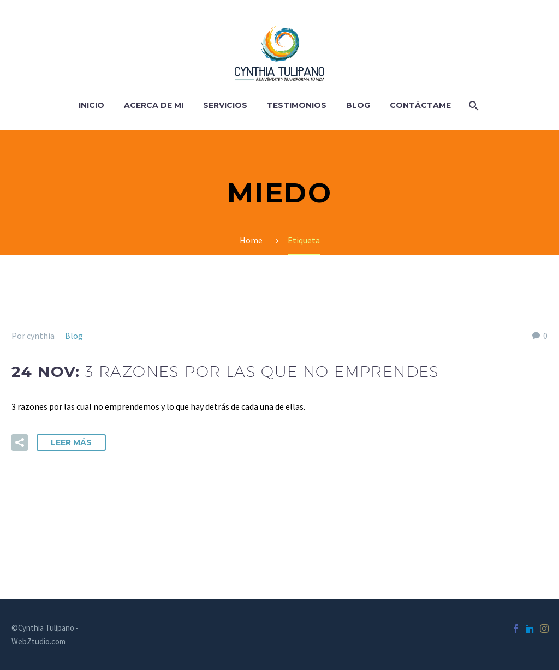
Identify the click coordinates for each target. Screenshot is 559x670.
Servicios (225, 105)
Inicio (91, 105)
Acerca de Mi (153, 105)
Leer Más (71, 442)
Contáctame (420, 105)
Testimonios (296, 105)
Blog (358, 105)
